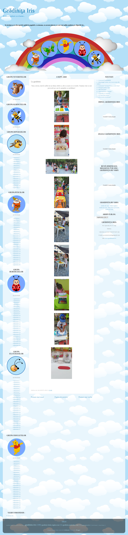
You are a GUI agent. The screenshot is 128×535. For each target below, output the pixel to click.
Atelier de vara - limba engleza (109, 205)
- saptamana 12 (16, 178)
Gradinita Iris (9, 515)
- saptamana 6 (16, 167)
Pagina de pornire (61, 397)
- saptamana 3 (16, 161)
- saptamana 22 (16, 257)
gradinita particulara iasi (70, 525)
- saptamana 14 (16, 182)
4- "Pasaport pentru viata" (103, 87)
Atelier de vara (109, 209)
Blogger (78, 530)
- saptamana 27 (16, 429)
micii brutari (94, 525)
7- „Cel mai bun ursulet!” (103, 95)
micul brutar (101, 525)
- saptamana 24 (16, 261)
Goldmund (66, 530)
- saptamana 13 (16, 180)
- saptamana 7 (16, 169)
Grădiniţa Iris (19, 10)
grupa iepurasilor (86, 525)
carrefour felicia (9, 525)
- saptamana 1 (16, 157)
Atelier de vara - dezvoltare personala (109, 207)
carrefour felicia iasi (19, 525)
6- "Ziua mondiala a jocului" (104, 91)
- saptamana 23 (16, 259)
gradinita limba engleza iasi (50, 525)
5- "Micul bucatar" (102, 89)
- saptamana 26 (16, 264)
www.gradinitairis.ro (110, 238)
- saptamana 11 (16, 176)
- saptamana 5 (16, 165)
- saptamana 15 (16, 184)
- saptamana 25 (16, 263)
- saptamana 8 (16, 170)
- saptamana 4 (16, 163)
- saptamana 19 (16, 251)
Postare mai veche (85, 397)
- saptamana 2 (16, 159)
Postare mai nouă (37, 397)
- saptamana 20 (16, 253)
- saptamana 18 (16, 250)
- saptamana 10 (16, 174)
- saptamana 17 (16, 187)
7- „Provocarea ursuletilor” (104, 97)
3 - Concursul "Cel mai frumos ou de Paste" (108, 86)
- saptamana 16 (16, 185)
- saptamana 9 (16, 172)
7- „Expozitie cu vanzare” (103, 93)
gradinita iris (30, 525)
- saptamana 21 (16, 255)
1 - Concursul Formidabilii (104, 80)
